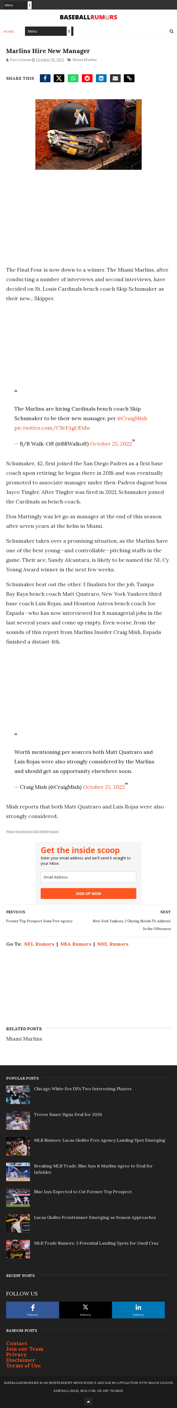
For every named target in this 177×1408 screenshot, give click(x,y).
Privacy (16, 1354)
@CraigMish (132, 418)
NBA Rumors (75, 944)
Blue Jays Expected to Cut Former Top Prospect (83, 1191)
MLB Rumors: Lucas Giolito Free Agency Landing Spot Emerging (99, 1140)
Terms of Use (23, 1365)
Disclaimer (20, 1360)
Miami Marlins (85, 59)
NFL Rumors (39, 944)
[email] (88, 877)
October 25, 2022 (111, 443)
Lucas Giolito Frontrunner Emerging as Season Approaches (95, 1217)
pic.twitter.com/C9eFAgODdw (52, 427)
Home (8, 31)
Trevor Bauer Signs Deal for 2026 (68, 1114)
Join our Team (25, 1348)
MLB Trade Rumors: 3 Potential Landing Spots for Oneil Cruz (96, 1243)
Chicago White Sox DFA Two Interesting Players (83, 1088)
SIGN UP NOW (88, 893)
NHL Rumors (112, 944)
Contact (16, 1343)
